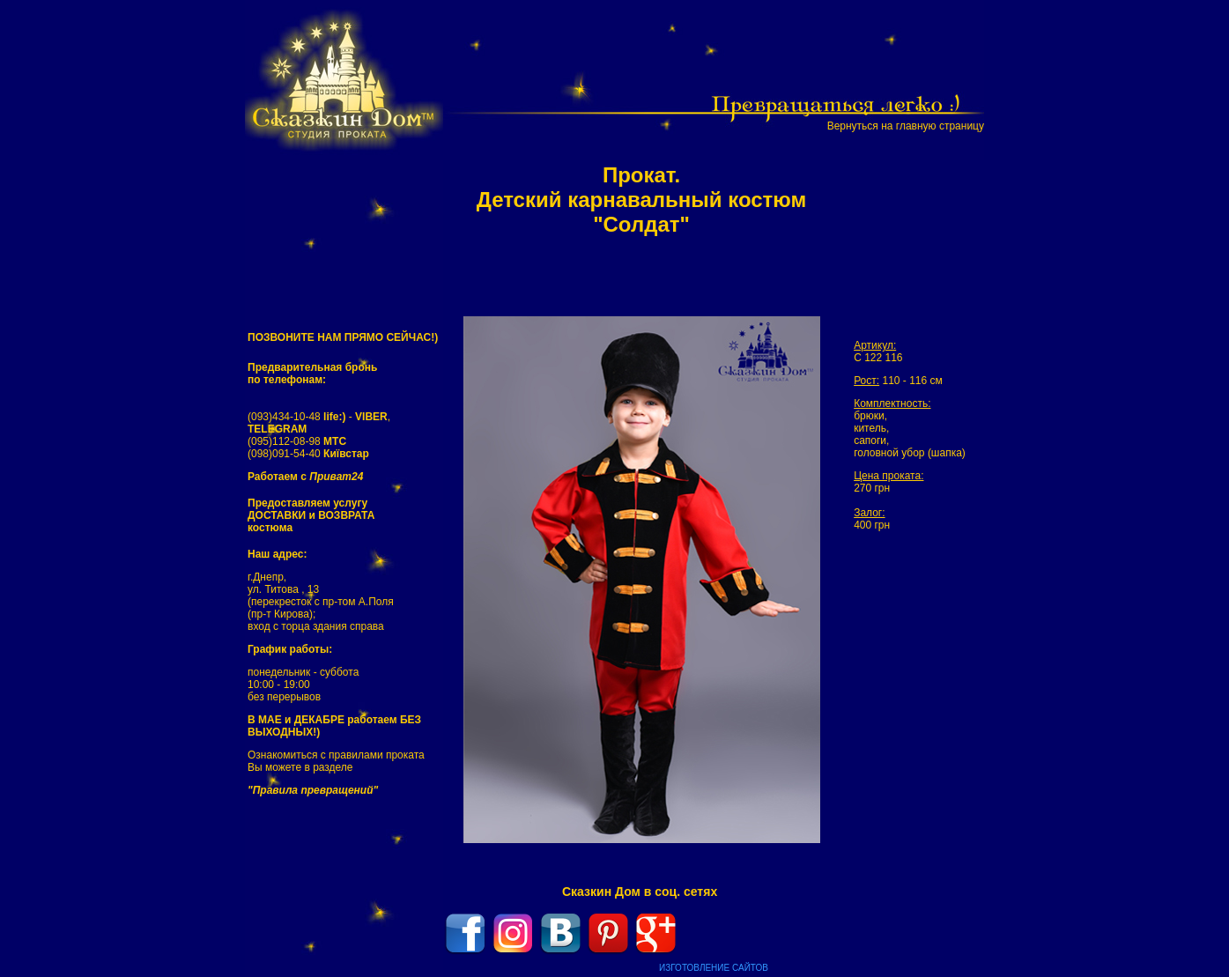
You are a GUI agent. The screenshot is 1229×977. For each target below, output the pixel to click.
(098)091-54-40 (308, 454)
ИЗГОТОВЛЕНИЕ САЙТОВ (713, 968)
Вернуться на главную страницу (905, 126)
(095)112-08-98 (297, 441)
